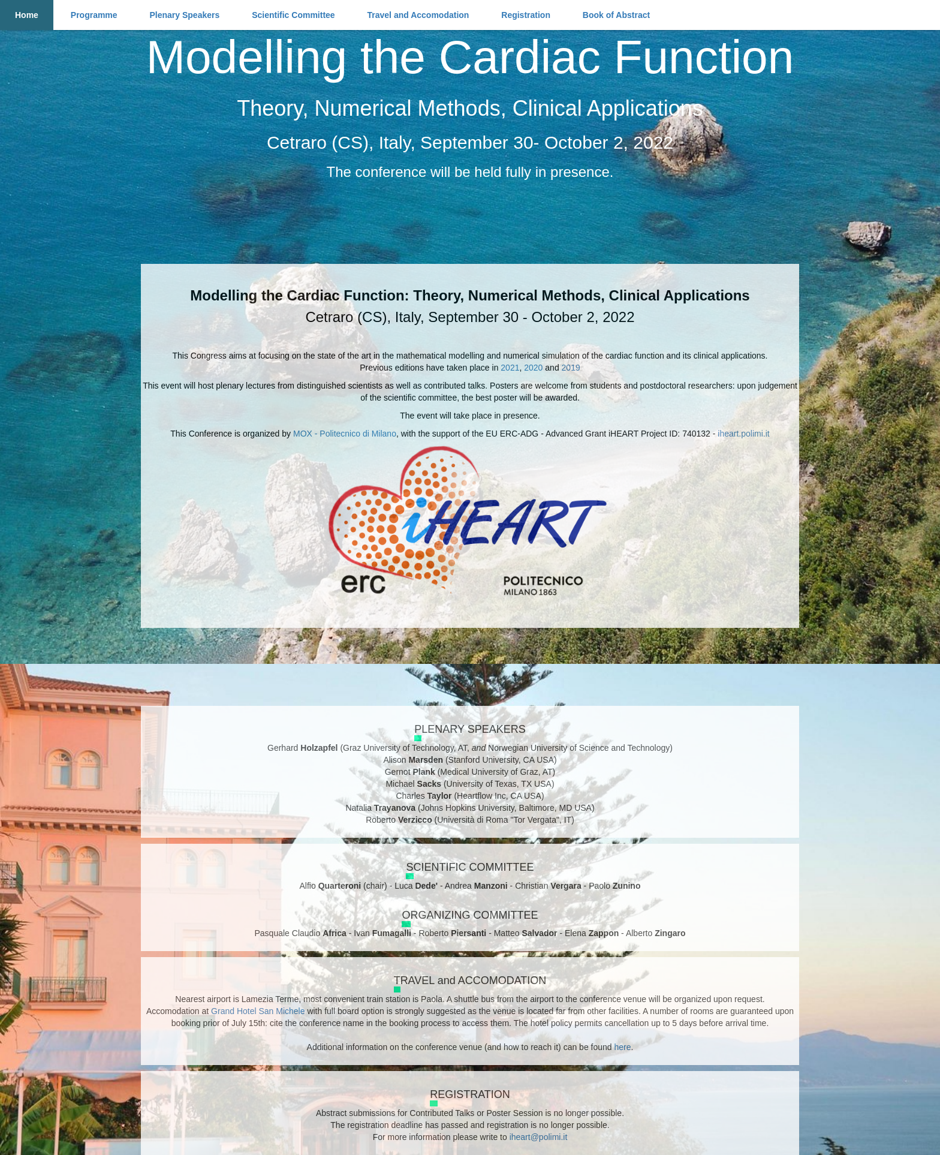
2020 (533, 367)
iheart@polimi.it (539, 1137)
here (622, 1047)
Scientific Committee (293, 15)
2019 (571, 367)
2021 (510, 367)
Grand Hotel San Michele (258, 1011)
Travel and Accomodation (418, 15)
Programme (94, 15)
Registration (525, 15)
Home (26, 15)
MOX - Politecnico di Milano (344, 433)
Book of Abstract (616, 15)
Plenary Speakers (185, 15)
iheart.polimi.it (743, 433)
